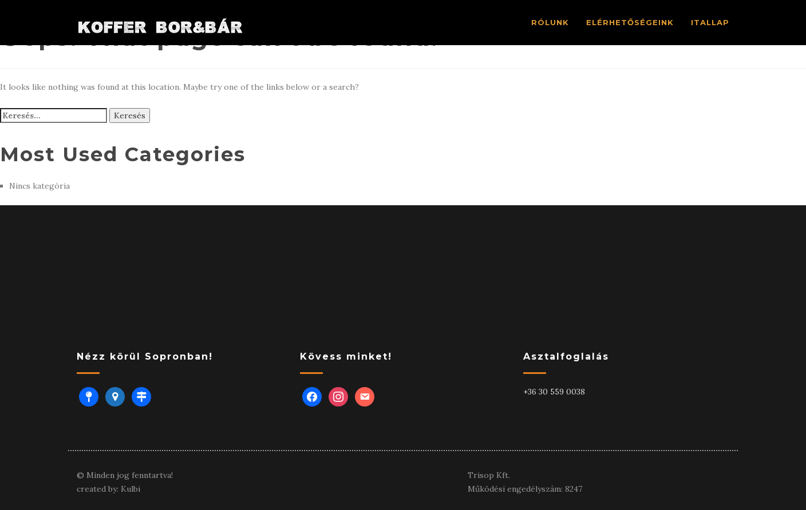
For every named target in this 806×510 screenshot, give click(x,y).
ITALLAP (710, 22)
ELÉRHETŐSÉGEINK (630, 22)
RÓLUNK (550, 22)
